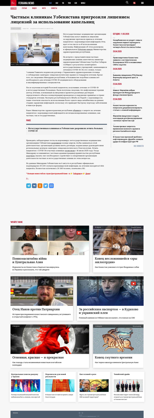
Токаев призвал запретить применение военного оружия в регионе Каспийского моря (126, 128)
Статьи (24, 8)
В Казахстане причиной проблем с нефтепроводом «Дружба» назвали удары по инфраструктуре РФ (128, 139)
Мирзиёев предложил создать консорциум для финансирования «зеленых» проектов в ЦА (127, 118)
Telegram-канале (85, 49)
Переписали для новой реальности (56, 375)
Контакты (15, 412)
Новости (14, 8)
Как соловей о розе (88, 374)
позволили (70, 151)
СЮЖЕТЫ (55, 8)
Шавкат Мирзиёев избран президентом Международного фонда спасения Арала (126, 92)
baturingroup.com (91, 415)
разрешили (56, 143)
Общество (26, 28)
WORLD (84, 3)
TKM (69, 3)
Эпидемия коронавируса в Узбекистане (41, 28)
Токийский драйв (122, 374)
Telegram (77, 174)
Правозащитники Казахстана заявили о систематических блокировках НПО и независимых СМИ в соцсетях (127, 61)
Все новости (139, 146)
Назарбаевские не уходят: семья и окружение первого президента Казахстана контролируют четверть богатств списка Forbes (127, 43)
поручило (30, 156)
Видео (35, 8)
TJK (63, 3)
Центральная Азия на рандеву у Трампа (25, 375)
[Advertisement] (77, 206)
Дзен (87, 174)
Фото (45, 8)
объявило (77, 110)
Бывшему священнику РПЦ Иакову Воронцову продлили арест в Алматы (127, 77)
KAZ (50, 3)
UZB (76, 3)
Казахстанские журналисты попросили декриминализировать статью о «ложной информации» (127, 107)
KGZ (57, 3)
